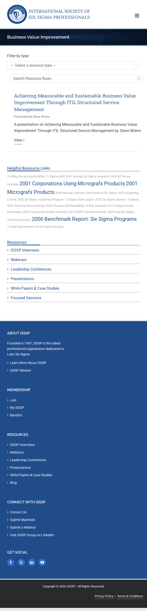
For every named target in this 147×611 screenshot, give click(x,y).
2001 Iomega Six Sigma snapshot (87, 176)
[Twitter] (21, 562)
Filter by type (18, 56)
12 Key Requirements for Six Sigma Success (35, 226)
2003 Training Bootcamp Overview (44, 212)
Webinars (18, 260)
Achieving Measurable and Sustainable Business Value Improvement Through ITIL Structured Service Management (75, 102)
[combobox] (73, 65)
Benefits (16, 415)
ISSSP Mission (20, 370)
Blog (13, 483)
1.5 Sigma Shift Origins (79, 199)
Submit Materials (22, 520)
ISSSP (71, 586)
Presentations (22, 279)
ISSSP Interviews (25, 250)
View (18, 140)
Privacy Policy (104, 596)
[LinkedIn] (31, 562)
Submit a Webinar (23, 527)
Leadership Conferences (31, 269)
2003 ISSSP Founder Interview (87, 212)
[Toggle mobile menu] (137, 15)
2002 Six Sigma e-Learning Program (40, 199)
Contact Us (18, 512)
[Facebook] (10, 562)
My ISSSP (17, 407)
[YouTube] (42, 562)
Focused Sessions (26, 298)
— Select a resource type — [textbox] (33, 65)
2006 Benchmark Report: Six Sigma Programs (84, 219)
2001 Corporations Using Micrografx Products (72, 184)
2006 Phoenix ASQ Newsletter (65, 205)
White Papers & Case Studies (35, 288)
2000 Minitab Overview (70, 193)
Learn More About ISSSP (28, 363)
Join (13, 400)
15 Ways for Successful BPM (25, 176)
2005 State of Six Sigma (101, 193)
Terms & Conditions (130, 596)
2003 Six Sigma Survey (110, 199)
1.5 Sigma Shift (55, 176)
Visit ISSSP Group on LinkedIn (32, 535)
